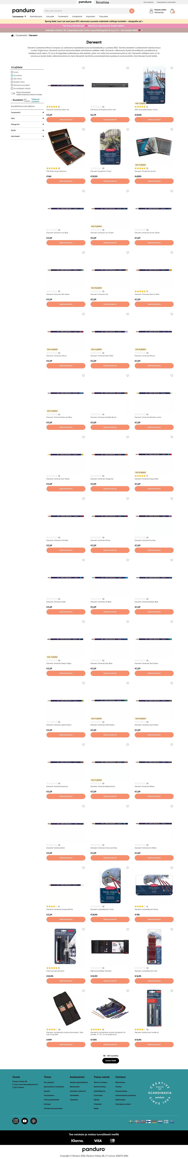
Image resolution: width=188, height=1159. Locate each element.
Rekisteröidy (159, 12)
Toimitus (118, 1087)
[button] (19, 16)
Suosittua (18, 75)
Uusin (16, 72)
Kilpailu (96, 1100)
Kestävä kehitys (100, 1087)
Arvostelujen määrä (22, 88)
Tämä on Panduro (100, 1082)
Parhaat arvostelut (22, 85)
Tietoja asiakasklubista (79, 1082)
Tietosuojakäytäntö (51, 1100)
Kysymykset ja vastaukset (166, 2)
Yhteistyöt (98, 1104)
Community (98, 1095)
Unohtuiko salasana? (78, 1091)
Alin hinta (18, 79)
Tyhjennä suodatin (35, 100)
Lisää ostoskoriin (65, 120)
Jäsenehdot (74, 1095)
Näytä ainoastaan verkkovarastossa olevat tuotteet (29, 93)
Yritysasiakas (49, 1095)
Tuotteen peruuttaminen (53, 1108)
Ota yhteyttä (148, 2)
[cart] (172, 11)
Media (96, 1108)
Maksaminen (120, 1082)
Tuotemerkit (21, 35)
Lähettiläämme (99, 1091)
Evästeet (47, 1104)
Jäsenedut (74, 1100)
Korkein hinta (19, 82)
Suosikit (47, 1091)
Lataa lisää (110, 1060)
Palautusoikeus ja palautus (125, 1095)
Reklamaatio (120, 1100)
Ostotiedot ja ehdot (123, 1104)
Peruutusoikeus (121, 1091)
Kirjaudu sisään (160, 10)
